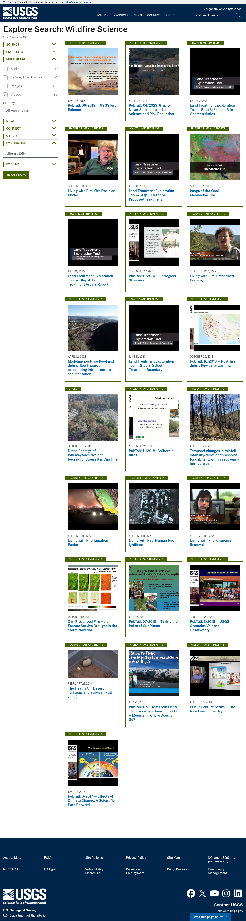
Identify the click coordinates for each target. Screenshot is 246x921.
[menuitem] (102, 13)
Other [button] (11, 136)
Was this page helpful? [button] (210, 917)
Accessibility (12, 857)
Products (121, 15)
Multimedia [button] (15, 59)
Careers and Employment (135, 871)
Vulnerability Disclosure (94, 871)
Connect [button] (13, 128)
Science (102, 15)
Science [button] (13, 45)
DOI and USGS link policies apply (221, 859)
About (170, 15)
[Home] (20, 18)
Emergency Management (217, 871)
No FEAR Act (12, 869)
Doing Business (178, 869)
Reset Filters (16, 175)
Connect (153, 15)
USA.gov (50, 869)
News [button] (10, 121)
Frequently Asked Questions (222, 9)
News (138, 15)
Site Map (173, 857)
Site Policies (94, 857)
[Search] (239, 15)
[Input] (218, 15)
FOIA (47, 857)
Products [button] (14, 52)
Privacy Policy (136, 857)
